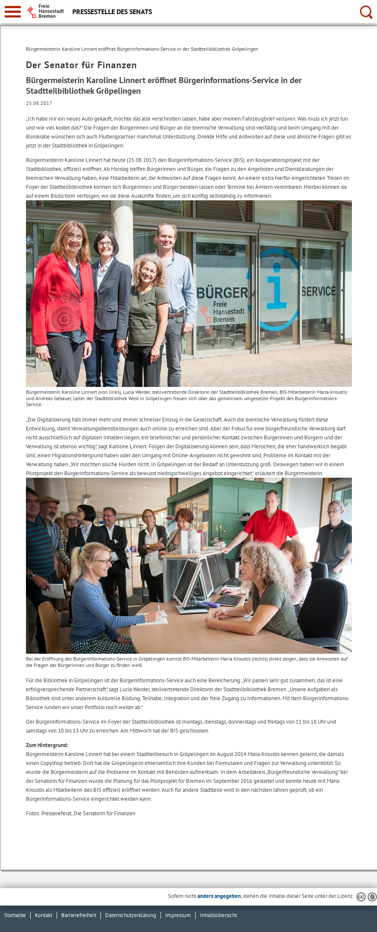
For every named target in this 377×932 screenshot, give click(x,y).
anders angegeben (219, 896)
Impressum (178, 915)
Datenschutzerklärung (130, 915)
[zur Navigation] (13, 11)
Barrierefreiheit (78, 915)
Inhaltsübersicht (218, 915)
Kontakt (43, 915)
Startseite (15, 915)
